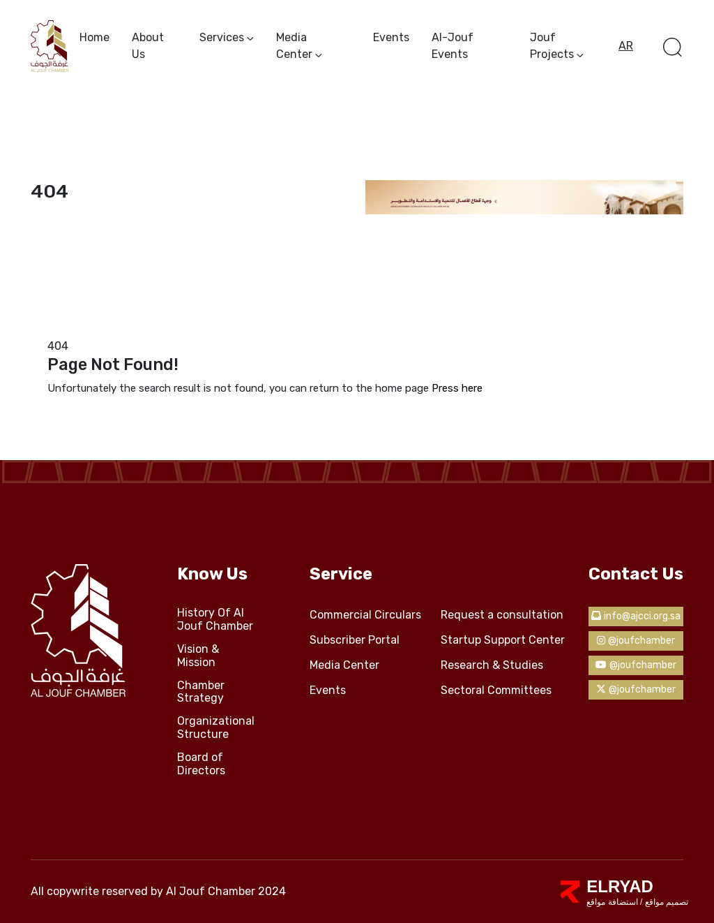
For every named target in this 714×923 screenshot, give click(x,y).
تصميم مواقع (665, 902)
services (221, 37)
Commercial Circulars (365, 615)
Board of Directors (201, 764)
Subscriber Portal (355, 640)
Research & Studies (492, 665)
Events (391, 37)
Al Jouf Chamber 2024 (226, 891)
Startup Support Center (503, 640)
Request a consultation (502, 615)
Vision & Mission (198, 656)
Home (94, 37)
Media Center (344, 665)
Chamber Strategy (201, 692)
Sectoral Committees (496, 690)
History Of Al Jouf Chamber (215, 620)
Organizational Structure (216, 728)
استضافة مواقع (611, 902)
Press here (457, 388)
